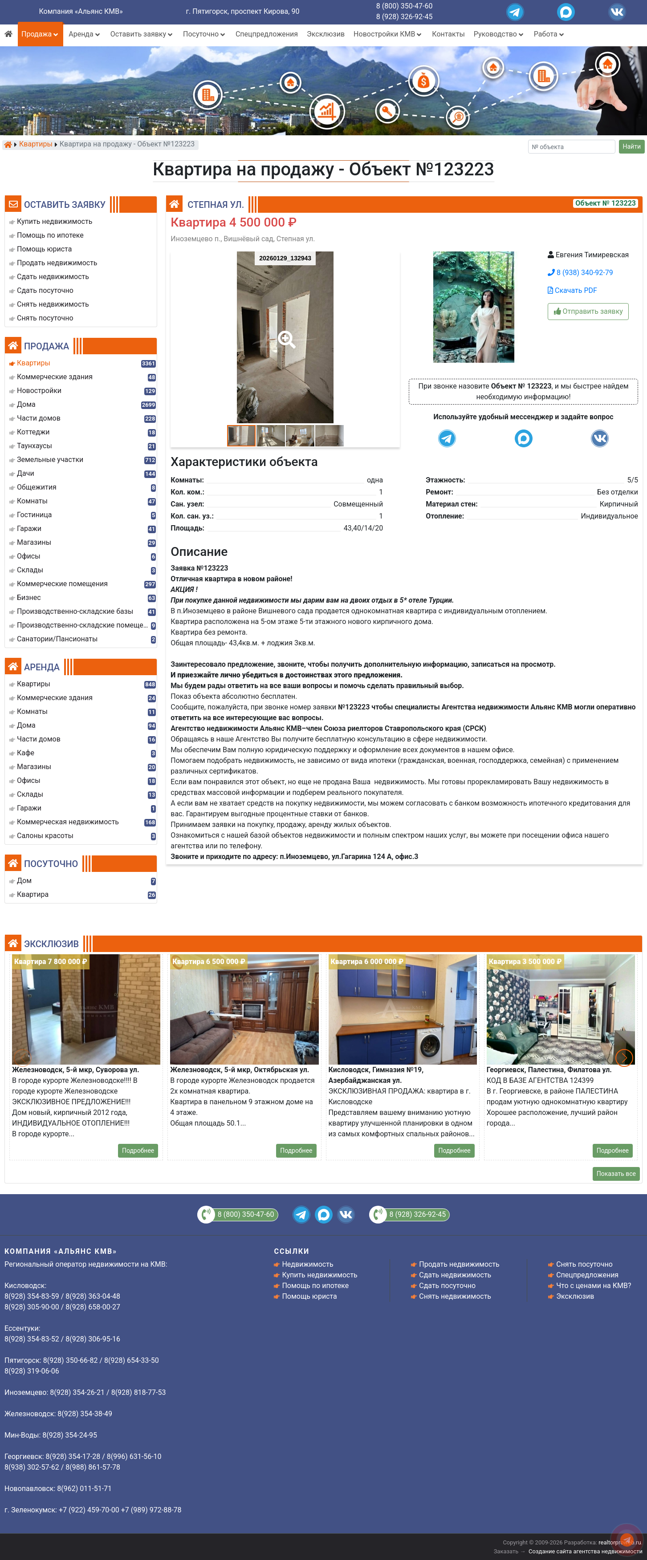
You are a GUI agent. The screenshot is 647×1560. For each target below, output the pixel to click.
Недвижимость (307, 1264)
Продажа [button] (40, 34)
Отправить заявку (588, 311)
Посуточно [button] (205, 34)
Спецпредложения (267, 34)
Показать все (616, 1173)
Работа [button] (550, 34)
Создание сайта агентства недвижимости (586, 1551)
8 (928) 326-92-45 (404, 16)
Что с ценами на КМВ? (593, 1285)
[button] (285, 333)
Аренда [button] (85, 34)
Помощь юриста (309, 1296)
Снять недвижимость (455, 1296)
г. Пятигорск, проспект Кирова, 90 (242, 11)
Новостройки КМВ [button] (388, 34)
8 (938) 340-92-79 (580, 272)
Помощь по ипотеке (315, 1285)
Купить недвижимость (319, 1275)
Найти (632, 146)
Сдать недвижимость (455, 1275)
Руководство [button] (499, 34)
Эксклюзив (326, 34)
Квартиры (36, 144)
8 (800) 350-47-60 (404, 6)
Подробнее (138, 1150)
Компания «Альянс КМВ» (80, 11)
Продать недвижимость (459, 1264)
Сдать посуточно (447, 1285)
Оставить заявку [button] (142, 34)
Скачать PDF (572, 290)
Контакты (448, 34)
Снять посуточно (584, 1264)
